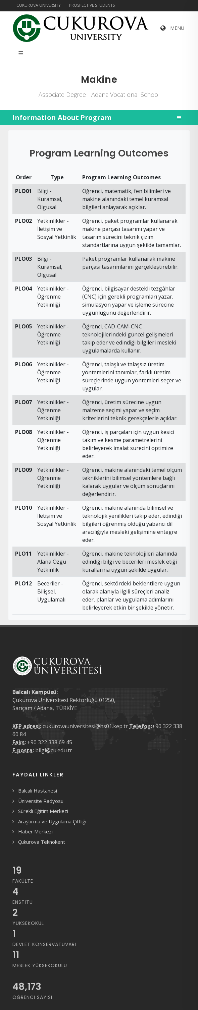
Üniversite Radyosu (40, 801)
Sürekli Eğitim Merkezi (43, 811)
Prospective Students (92, 5)
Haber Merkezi (35, 831)
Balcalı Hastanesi (37, 790)
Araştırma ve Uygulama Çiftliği (52, 821)
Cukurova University (38, 5)
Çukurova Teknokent (41, 841)
